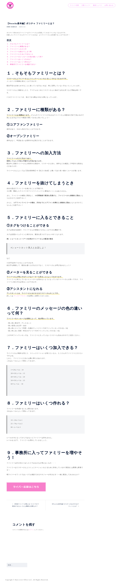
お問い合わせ (109, 5)
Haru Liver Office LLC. (24, 580)
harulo (14, 26)
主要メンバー (86, 5)
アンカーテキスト (20, 296)
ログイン (31, 529)
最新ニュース (97, 5)
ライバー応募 (74, 5)
